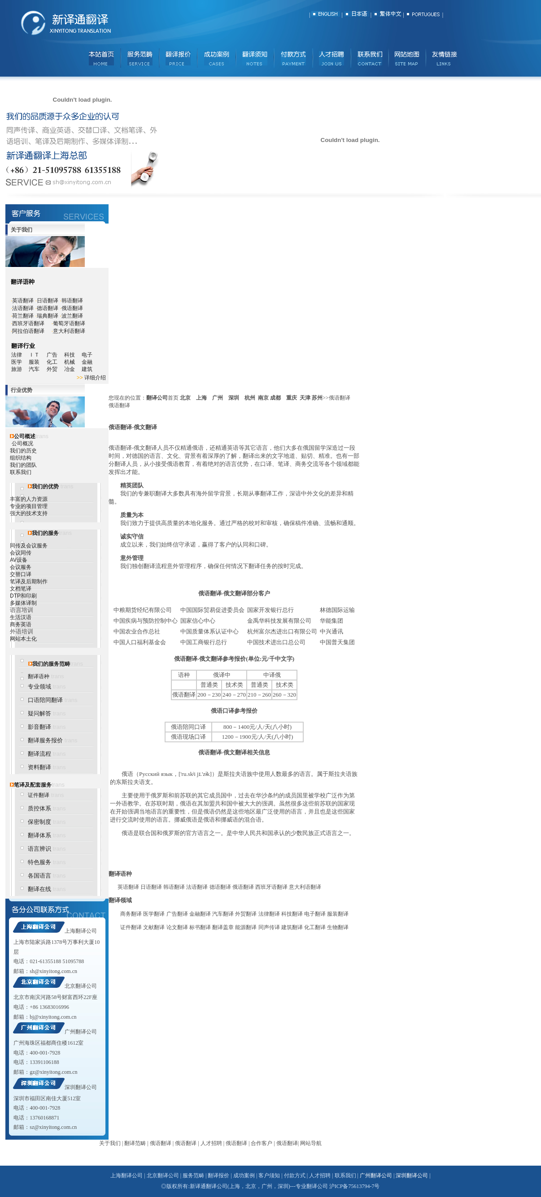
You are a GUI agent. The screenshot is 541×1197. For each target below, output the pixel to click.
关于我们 (110, 1143)
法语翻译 (23, 308)
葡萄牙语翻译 (69, 323)
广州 (217, 398)
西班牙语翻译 (28, 323)
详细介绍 (95, 378)
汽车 (37, 369)
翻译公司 (157, 398)
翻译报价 (218, 1175)
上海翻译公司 (81, 931)
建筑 (87, 369)
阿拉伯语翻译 (28, 331)
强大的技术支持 (29, 513)
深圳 (233, 398)
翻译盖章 (223, 927)
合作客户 (261, 1143)
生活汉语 (20, 617)
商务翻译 (131, 914)
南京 (263, 398)
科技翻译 (292, 914)
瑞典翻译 (47, 316)
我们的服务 (45, 533)
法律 (16, 355)
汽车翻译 (223, 914)
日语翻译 (47, 300)
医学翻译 (154, 914)
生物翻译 (338, 927)
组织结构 (20, 458)
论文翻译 (177, 927)
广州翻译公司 (81, 1032)
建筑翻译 (292, 927)
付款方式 (294, 1175)
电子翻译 (315, 914)
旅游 (16, 369)
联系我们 (20, 472)
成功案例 (244, 1175)
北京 (185, 398)
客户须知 (269, 1175)
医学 (20, 362)
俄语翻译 (72, 308)
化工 (55, 362)
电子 (87, 355)
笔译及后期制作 (29, 581)
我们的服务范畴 (51, 664)
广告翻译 (177, 914)
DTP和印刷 (23, 596)
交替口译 (20, 574)
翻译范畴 (135, 1143)
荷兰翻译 (23, 316)
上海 (201, 398)
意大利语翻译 (69, 331)
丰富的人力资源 (29, 499)
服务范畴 (193, 1175)
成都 (275, 398)
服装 (37, 362)
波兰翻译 (72, 316)
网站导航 (311, 1143)
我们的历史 (23, 451)
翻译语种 (38, 676)
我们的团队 (23, 465)
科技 (69, 355)
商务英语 (20, 624)
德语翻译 (47, 308)
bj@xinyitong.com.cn (53, 1017)
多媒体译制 (23, 603)
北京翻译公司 (81, 986)
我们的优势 (45, 486)
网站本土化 (23, 639)
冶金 (73, 369)
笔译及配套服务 (33, 785)
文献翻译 (154, 927)
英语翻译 (23, 300)
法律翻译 (269, 914)
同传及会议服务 (29, 546)
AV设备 (18, 560)
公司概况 (22, 443)
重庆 (291, 398)
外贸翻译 (246, 914)
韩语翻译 (72, 300)
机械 (73, 362)
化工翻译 (315, 927)
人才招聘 (211, 1143)
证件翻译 (38, 795)
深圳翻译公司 (81, 1087)
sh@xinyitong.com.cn (53, 971)
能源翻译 (246, 927)
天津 (305, 398)
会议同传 (20, 553)
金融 (87, 362)
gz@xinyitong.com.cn (53, 1072)
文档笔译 (20, 589)
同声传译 (269, 927)
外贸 (55, 369)
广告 (52, 355)
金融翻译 (200, 914)
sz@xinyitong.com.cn (53, 1127)
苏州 (317, 398)
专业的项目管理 (29, 506)
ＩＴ (37, 355)
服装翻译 (338, 914)
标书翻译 (200, 927)
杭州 (249, 398)
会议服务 (20, 567)
